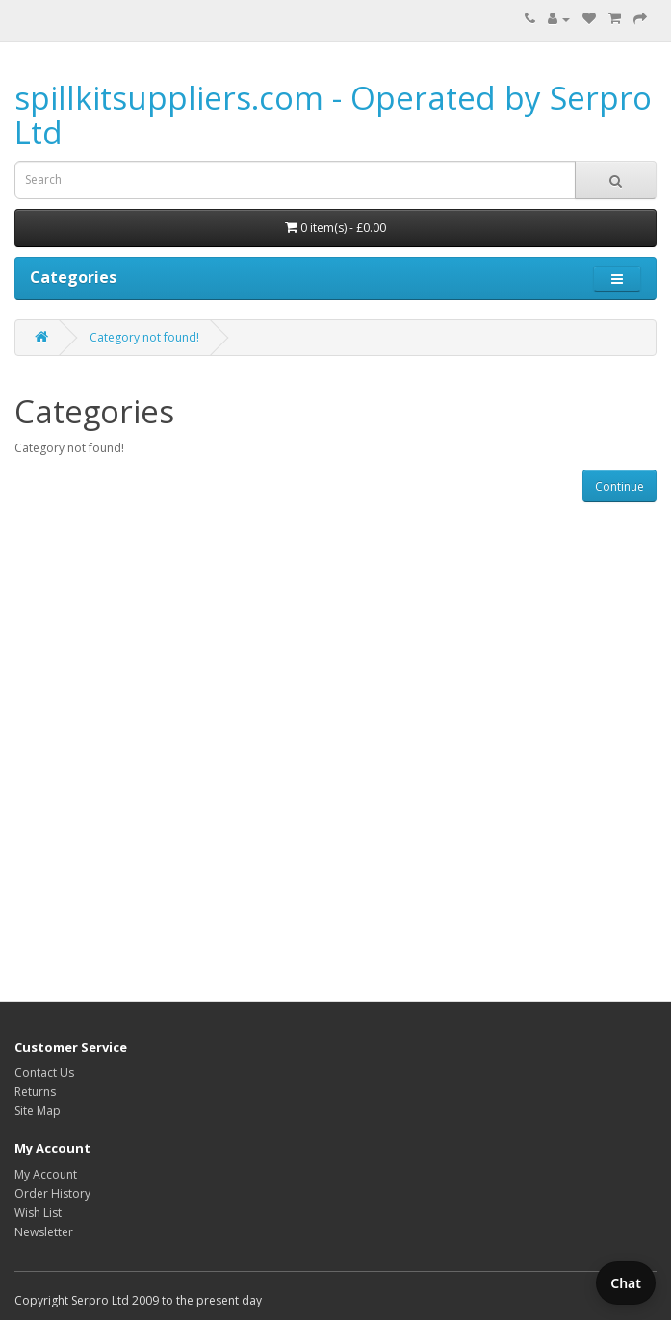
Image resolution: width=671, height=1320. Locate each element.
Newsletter (43, 1232)
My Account (45, 1174)
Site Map (37, 1111)
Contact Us (44, 1072)
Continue (619, 486)
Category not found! (144, 337)
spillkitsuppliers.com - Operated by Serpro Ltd (333, 115)
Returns (35, 1091)
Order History (52, 1193)
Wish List (38, 1213)
